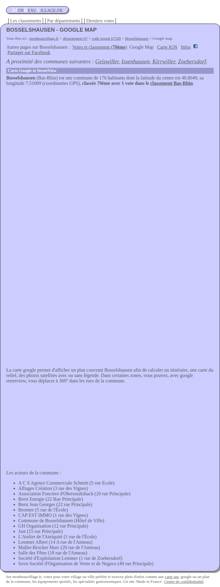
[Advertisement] (110, 131)
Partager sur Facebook (28, 52)
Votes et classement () (99, 47)
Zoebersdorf (192, 61)
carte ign (172, 576)
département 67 (75, 38)
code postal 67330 (106, 38)
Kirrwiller (163, 61)
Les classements (25, 20)
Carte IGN (167, 47)
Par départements (64, 20)
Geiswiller (107, 61)
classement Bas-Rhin (171, 83)
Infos (186, 47)
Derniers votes (100, 20)
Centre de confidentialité (184, 581)
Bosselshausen (136, 38)
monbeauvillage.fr (44, 38)
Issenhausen (136, 61)
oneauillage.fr (37, 10)
